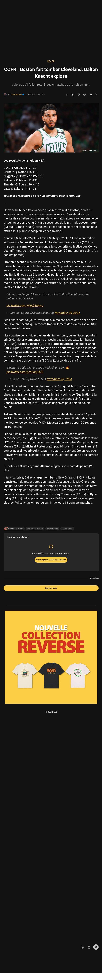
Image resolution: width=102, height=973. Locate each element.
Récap (51, 61)
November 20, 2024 (67, 313)
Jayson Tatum (67, 528)
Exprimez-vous (51, 588)
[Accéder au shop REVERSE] (89, 947)
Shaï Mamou (18, 95)
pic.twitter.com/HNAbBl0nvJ (25, 305)
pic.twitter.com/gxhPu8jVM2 (25, 372)
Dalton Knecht (52, 528)
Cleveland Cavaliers (35, 528)
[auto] (82, 947)
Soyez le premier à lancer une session (51, 560)
